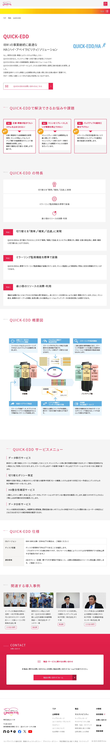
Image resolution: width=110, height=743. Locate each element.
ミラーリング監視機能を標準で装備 (55, 204)
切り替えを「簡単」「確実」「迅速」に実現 (19, 204)
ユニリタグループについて (61, 710)
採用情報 (99, 703)
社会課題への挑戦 (58, 720)
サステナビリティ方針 (82, 710)
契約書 (98, 714)
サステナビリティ (82, 703)
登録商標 (99, 719)
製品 (102, 17)
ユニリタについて (58, 717)
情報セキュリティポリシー (33, 730)
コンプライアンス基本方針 (12, 730)
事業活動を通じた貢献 (82, 717)
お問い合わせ (101, 708)
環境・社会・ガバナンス (83, 714)
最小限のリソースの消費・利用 (90, 203)
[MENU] (105, 4)
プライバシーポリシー (53, 730)
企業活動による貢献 (82, 720)
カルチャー (56, 714)
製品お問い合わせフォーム (53, 666)
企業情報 (55, 703)
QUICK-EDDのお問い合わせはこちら (27, 92)
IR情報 (98, 697)
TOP (54, 697)
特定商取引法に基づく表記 (72, 730)
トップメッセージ (58, 707)
